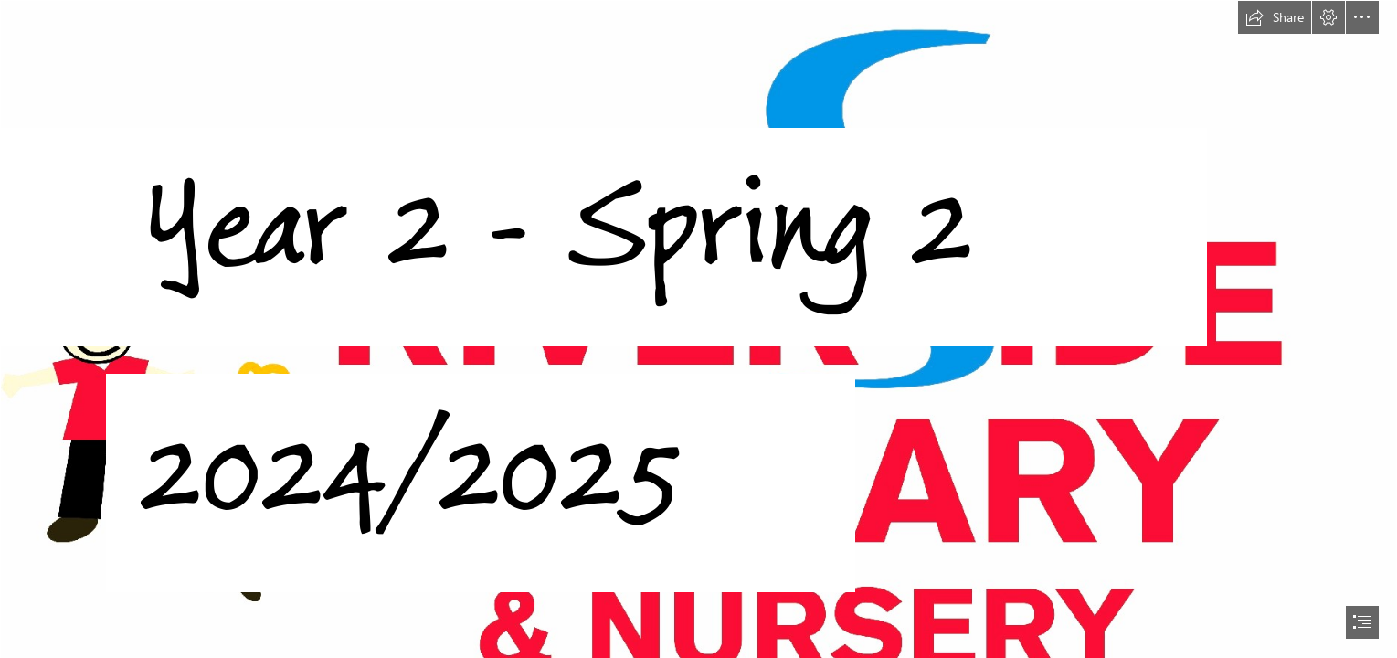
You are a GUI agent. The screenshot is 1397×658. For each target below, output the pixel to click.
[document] (698, 329)
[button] (1274, 17)
